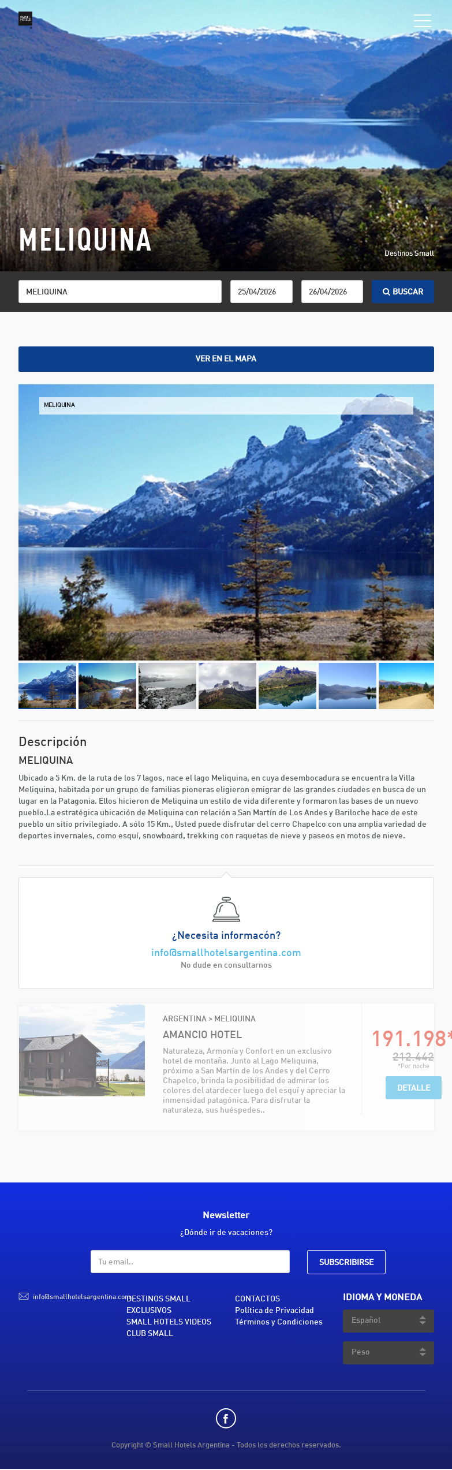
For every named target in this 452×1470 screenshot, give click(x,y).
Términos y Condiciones (279, 1322)
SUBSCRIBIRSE (346, 1263)
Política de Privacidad (274, 1311)
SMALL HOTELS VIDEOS (168, 1322)
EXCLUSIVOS (148, 1311)
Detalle (413, 1088)
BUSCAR (403, 292)
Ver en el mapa (226, 359)
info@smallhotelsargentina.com (226, 953)
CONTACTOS (257, 1299)
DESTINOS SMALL (158, 1299)
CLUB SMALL (149, 1334)
